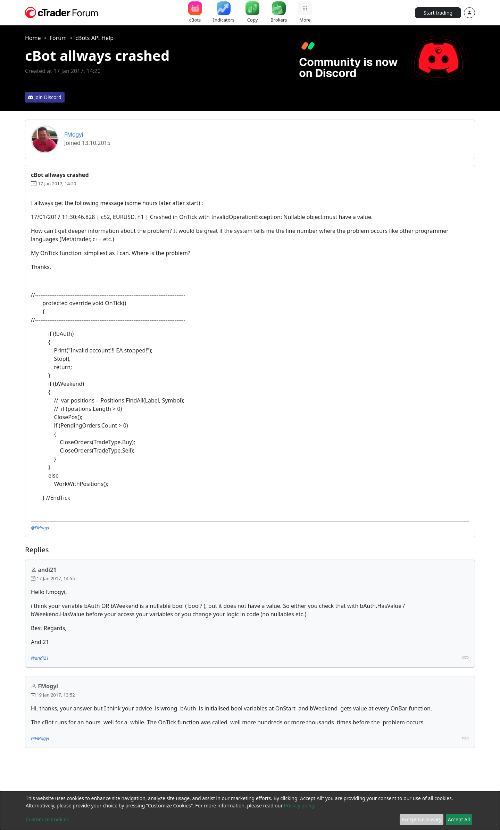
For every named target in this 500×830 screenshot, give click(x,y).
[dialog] (250, 810)
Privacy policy (299, 805)
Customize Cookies (47, 819)
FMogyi (73, 134)
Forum (58, 38)
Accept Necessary (422, 819)
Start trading (438, 12)
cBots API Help (94, 38)
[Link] (465, 657)
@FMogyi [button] (40, 527)
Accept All (459, 819)
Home (33, 38)
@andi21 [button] (40, 658)
